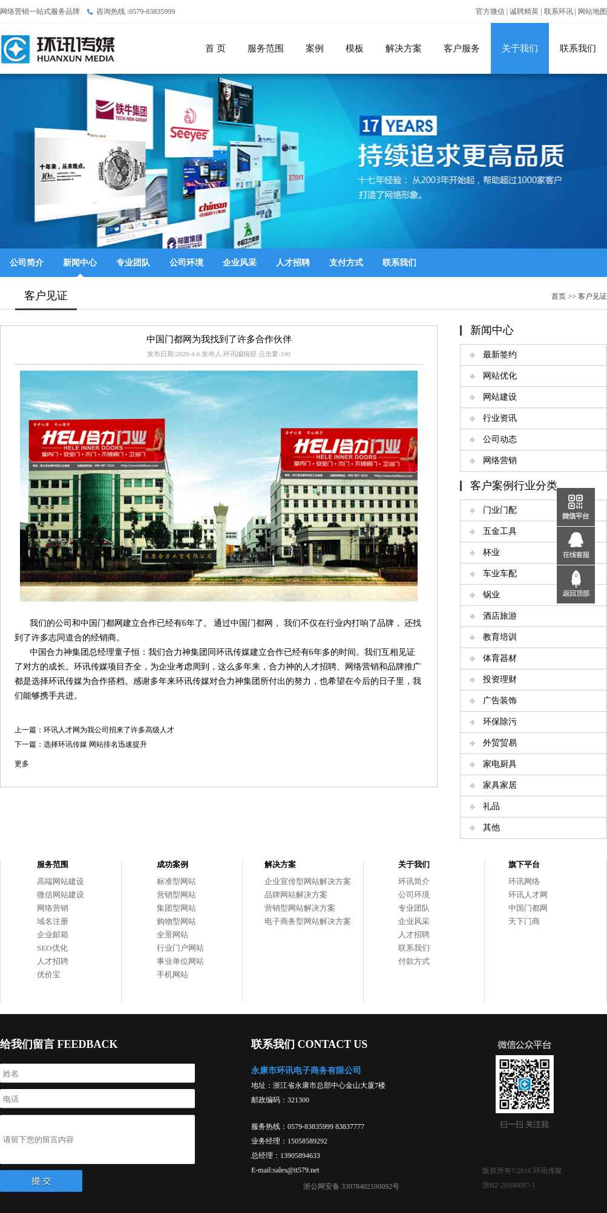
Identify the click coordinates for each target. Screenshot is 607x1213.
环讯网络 (524, 881)
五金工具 (500, 531)
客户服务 (462, 48)
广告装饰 (500, 700)
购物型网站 (176, 921)
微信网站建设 (60, 894)
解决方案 (404, 48)
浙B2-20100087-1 (509, 1185)
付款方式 (414, 961)
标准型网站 (176, 881)
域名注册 (52, 921)
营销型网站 (176, 894)
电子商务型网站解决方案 (307, 921)
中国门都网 (528, 907)
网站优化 (500, 375)
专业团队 (133, 262)
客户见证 (592, 296)
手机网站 (172, 974)
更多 (22, 763)
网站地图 (592, 11)
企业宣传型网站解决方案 (307, 881)
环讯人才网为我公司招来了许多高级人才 (109, 730)
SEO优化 (52, 947)
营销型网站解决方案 (299, 907)
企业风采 (240, 262)
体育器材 (500, 658)
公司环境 (186, 262)
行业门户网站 (180, 947)
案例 (315, 48)
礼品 (491, 806)
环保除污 (500, 721)
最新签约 (500, 354)
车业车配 (500, 573)
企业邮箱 (52, 934)
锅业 (491, 594)
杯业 (491, 552)
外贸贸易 (500, 742)
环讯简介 (414, 881)
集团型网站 (176, 907)
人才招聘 (293, 262)
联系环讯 (558, 11)
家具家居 (500, 785)
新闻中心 (80, 262)
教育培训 (500, 637)
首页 (558, 296)
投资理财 (500, 679)
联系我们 (578, 48)
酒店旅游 (500, 615)
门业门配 (500, 510)
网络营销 (500, 460)
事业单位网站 (180, 961)
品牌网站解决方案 (295, 894)
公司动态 (500, 439)
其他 (491, 827)
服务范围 (266, 48)
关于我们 (520, 48)
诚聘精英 (524, 11)
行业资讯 (500, 418)
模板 (355, 48)
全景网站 (172, 934)
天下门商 (524, 921)
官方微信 (490, 11)
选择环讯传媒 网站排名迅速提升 (95, 744)
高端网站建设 (60, 881)
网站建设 (500, 397)
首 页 (215, 48)
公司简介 (27, 262)
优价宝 (49, 974)
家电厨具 (500, 764)
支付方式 (346, 262)
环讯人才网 (528, 894)
